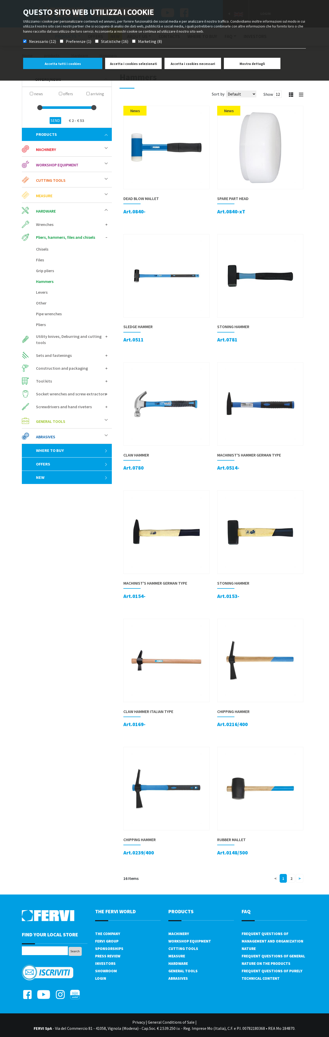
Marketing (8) (150, 41)
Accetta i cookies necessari (193, 64)
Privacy (138, 1022)
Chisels (42, 249)
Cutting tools (51, 180)
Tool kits (44, 381)
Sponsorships (109, 948)
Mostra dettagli (252, 64)
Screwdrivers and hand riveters (64, 406)
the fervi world (115, 911)
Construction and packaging (62, 368)
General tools (50, 421)
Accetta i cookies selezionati (133, 64)
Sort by (218, 94)
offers (72, 464)
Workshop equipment (57, 164)
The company (107, 933)
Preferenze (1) (78, 41)
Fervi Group (106, 941)
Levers (42, 292)
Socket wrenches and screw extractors (71, 393)
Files (40, 259)
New (72, 477)
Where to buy (72, 450)
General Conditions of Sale (171, 1022)
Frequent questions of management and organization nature (272, 941)
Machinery (46, 149)
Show (268, 94)
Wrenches (44, 224)
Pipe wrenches (49, 313)
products (72, 134)
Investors (105, 963)
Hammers (44, 281)
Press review (107, 956)
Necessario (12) (42, 41)
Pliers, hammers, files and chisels (65, 237)
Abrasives (45, 436)
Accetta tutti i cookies (63, 64)
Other (41, 303)
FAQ (246, 911)
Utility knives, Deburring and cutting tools (69, 339)
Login (100, 978)
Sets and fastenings (54, 355)
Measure (44, 195)
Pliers (41, 324)
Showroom (106, 970)
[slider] (39, 107)
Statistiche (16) (114, 41)
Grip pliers (45, 270)
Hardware (46, 211)
